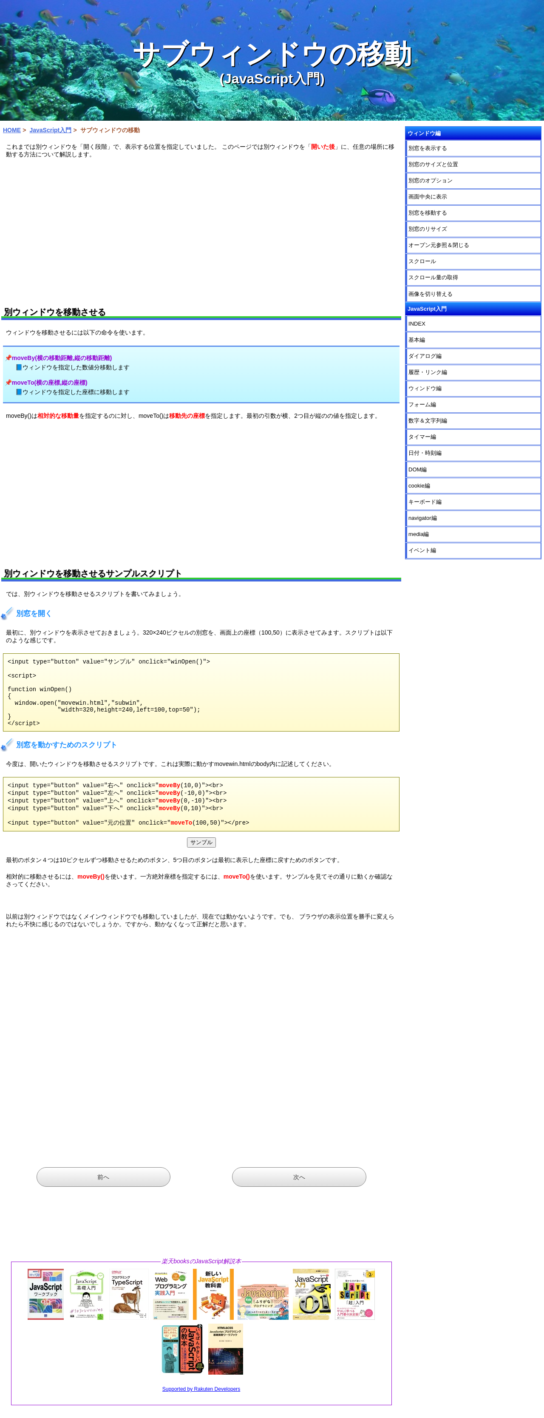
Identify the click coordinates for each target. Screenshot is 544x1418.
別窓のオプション (430, 180)
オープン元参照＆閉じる (438, 245)
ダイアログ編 (425, 356)
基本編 (416, 340)
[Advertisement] (201, 229)
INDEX (416, 323)
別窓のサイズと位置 (433, 164)
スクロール (422, 261)
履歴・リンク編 (427, 372)
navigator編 (422, 518)
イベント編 (422, 550)
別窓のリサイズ (427, 229)
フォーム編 (422, 404)
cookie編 (419, 485)
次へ (299, 1194)
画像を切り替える (430, 294)
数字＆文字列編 (427, 420)
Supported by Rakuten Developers (201, 1407)
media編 (418, 534)
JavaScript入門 (50, 130)
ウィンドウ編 (425, 388)
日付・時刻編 (425, 453)
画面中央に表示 (427, 196)
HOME (12, 130)
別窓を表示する (427, 148)
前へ (103, 1194)
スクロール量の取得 (433, 277)
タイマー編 (422, 437)
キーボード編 (425, 502)
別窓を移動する (427, 213)
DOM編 (417, 469)
